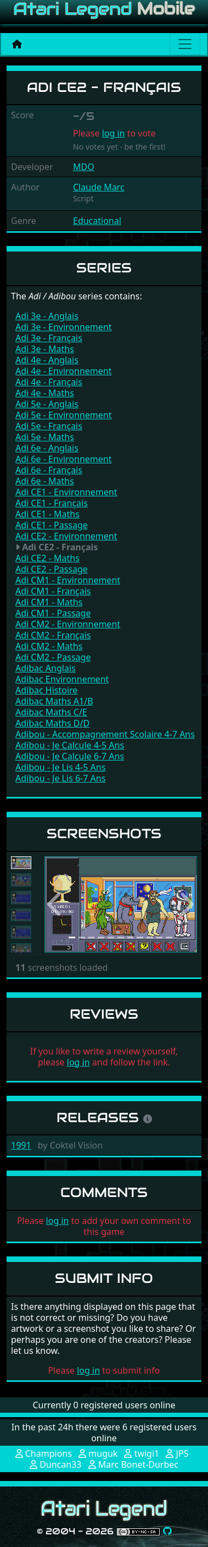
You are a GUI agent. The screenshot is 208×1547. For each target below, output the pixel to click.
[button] (56, 904)
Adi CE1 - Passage (51, 525)
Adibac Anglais (45, 668)
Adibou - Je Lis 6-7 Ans (60, 778)
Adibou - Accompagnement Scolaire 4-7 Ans (105, 734)
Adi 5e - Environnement (63, 415)
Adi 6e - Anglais (46, 448)
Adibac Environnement (62, 679)
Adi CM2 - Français (53, 635)
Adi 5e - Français (48, 426)
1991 (21, 1145)
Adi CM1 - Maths (48, 602)
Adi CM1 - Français (53, 591)
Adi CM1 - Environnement (67, 580)
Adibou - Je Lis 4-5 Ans (60, 767)
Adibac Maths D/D (52, 723)
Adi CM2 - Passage (53, 657)
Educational (97, 221)
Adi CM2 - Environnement (67, 624)
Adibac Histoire (46, 690)
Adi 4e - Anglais (46, 360)
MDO (83, 167)
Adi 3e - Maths (44, 349)
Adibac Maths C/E (51, 712)
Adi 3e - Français (48, 338)
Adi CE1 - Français (51, 503)
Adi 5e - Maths (44, 437)
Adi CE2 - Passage (51, 569)
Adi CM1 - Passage (53, 613)
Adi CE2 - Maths (47, 558)
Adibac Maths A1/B (54, 701)
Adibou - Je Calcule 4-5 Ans (69, 745)
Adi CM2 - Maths (48, 646)
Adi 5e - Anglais (46, 404)
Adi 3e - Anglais (46, 316)
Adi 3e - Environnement (63, 327)
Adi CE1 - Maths (47, 514)
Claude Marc (99, 187)
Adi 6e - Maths (44, 481)
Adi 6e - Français (48, 470)
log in (113, 133)
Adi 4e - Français (48, 382)
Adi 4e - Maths (44, 393)
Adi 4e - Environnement (63, 371)
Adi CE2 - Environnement (66, 536)
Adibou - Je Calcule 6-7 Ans (69, 756)
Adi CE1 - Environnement (66, 492)
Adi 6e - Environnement (63, 459)
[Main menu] (185, 44)
